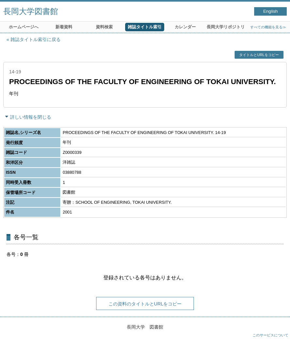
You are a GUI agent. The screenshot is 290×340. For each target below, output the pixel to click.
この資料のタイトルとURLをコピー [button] (145, 303)
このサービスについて (270, 335)
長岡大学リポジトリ (226, 26)
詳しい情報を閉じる (30, 117)
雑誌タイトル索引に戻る (35, 39)
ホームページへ (23, 26)
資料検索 (104, 26)
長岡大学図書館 (30, 11)
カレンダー (185, 26)
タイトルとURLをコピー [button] (259, 55)
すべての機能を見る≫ (268, 27)
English (270, 11)
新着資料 (63, 26)
